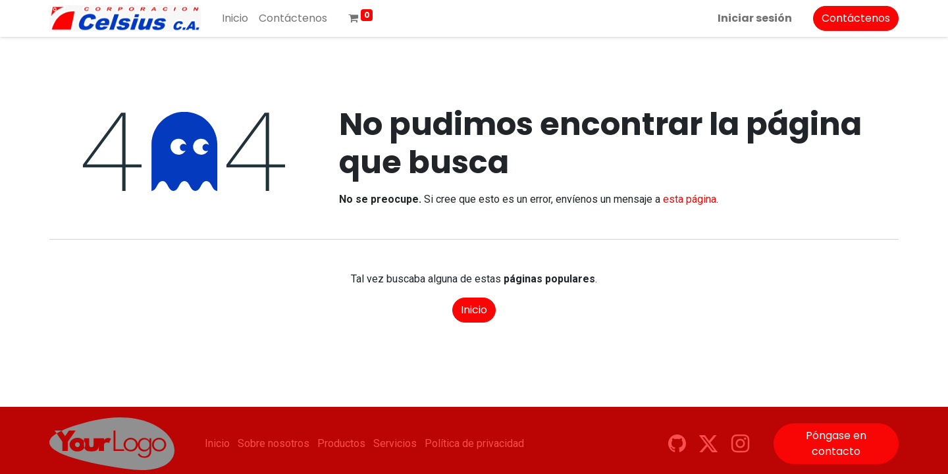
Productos (341, 443)
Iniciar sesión (755, 18)
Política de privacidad (474, 443)
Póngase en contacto (836, 443)
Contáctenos (856, 18)
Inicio (474, 309)
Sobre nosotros (273, 443)
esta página (689, 199)
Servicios (395, 443)
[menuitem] (235, 18)
